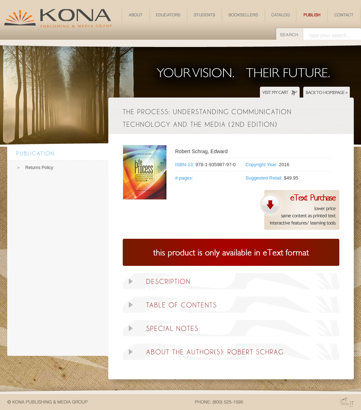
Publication (35, 153)
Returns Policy (39, 167)
